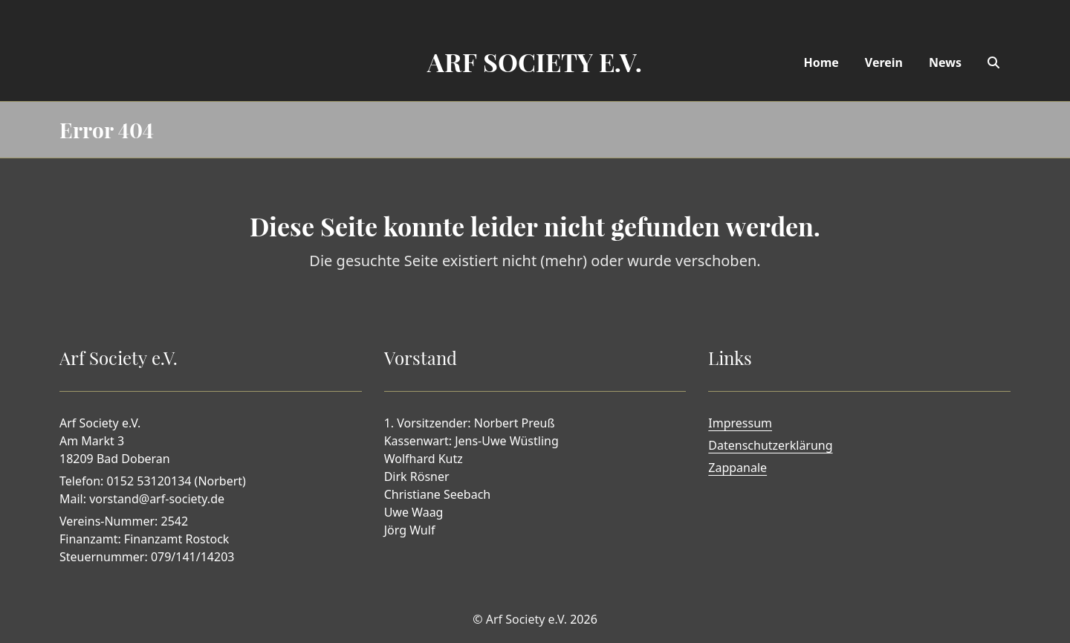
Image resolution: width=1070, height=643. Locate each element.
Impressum (740, 423)
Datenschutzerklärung (770, 445)
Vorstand (420, 357)
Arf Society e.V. (526, 619)
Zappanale (737, 467)
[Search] (993, 62)
